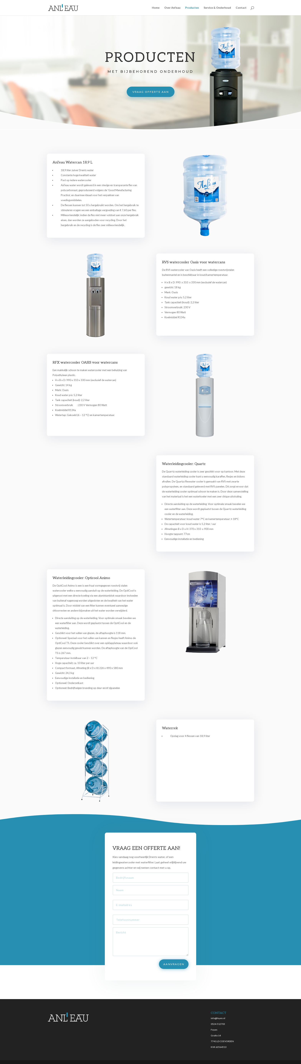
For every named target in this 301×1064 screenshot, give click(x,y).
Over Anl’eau (172, 7)
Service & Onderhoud (217, 7)
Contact (241, 7)
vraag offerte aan (150, 91)
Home (156, 7)
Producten (192, 7)
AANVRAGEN (171, 958)
